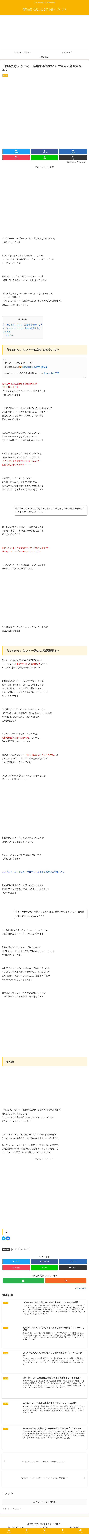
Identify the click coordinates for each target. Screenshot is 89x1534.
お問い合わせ (73, 1527)
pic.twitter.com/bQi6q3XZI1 (34, 367)
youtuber (6, 1249)
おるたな (15, 1249)
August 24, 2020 (51, 373)
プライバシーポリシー (15, 1527)
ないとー (24, 1249)
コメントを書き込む (44, 1501)
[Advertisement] (44, 32)
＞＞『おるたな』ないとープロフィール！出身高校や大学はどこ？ (33, 872)
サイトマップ (44, 1527)
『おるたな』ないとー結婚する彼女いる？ (22, 325)
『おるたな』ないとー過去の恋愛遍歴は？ (22, 328)
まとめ (7, 332)
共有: (10, 335)
